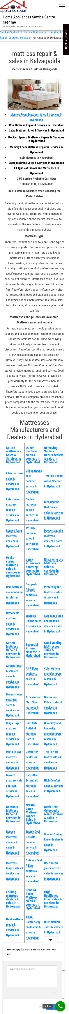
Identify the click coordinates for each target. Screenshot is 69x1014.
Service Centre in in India (15, 32)
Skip (41, 1006)
